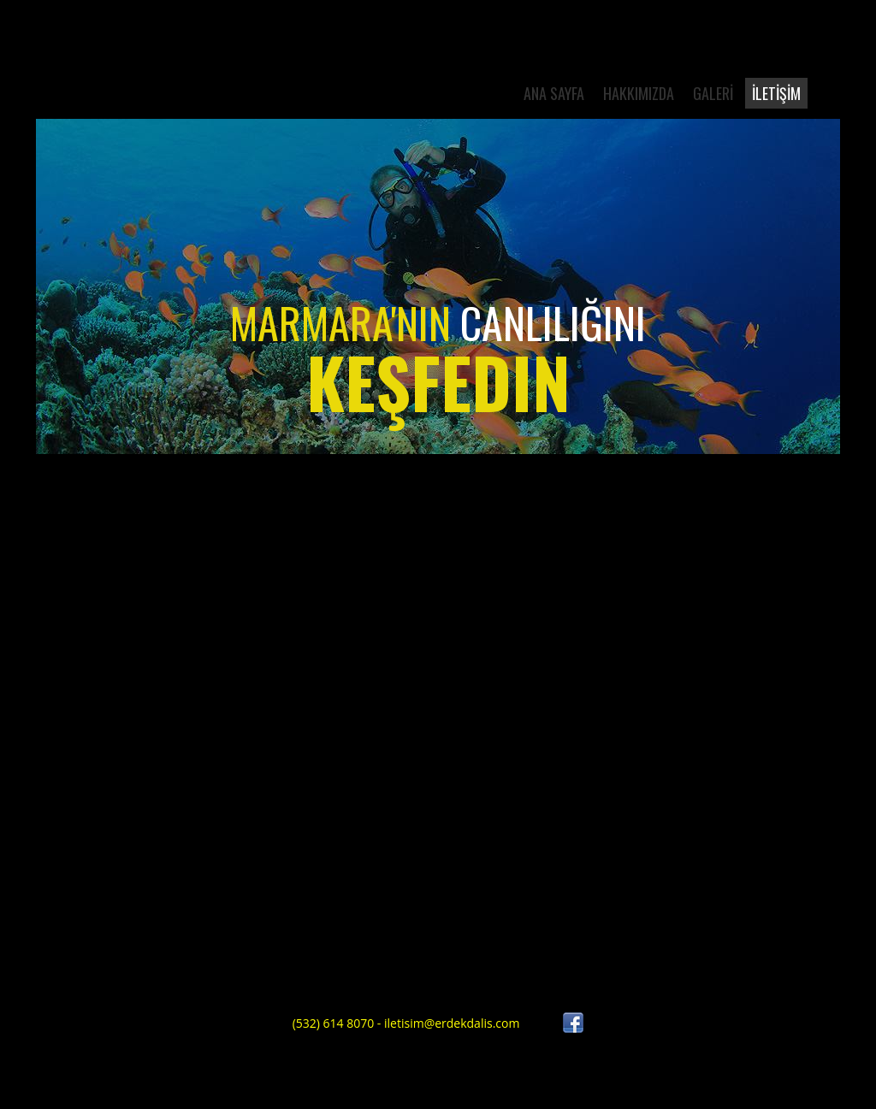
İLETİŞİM (776, 93)
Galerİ (713, 93)
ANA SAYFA (554, 93)
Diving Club (157, 85)
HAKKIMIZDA (638, 93)
